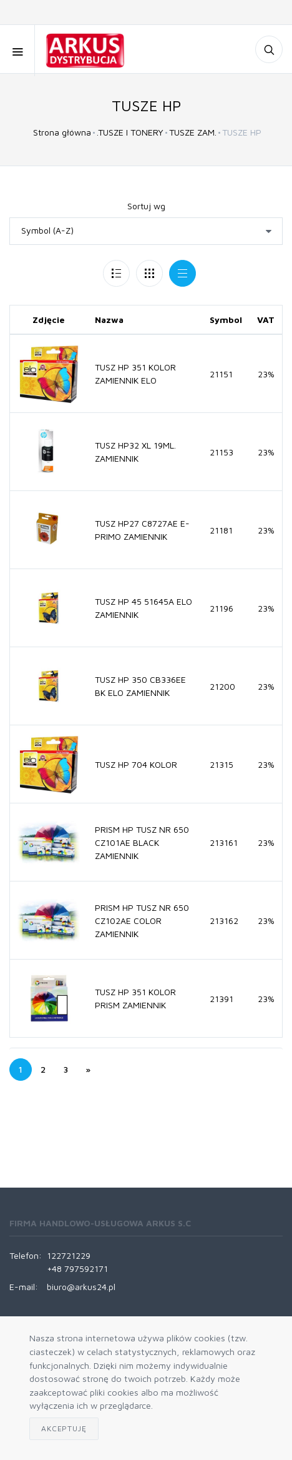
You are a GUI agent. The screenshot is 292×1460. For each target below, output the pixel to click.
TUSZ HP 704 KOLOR (136, 764)
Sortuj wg (146, 206)
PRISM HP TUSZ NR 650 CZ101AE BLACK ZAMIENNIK (142, 842)
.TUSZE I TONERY (130, 132)
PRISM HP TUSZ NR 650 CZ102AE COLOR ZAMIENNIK (142, 920)
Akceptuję (64, 1428)
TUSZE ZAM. (193, 132)
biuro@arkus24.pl (81, 1286)
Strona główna (62, 132)
